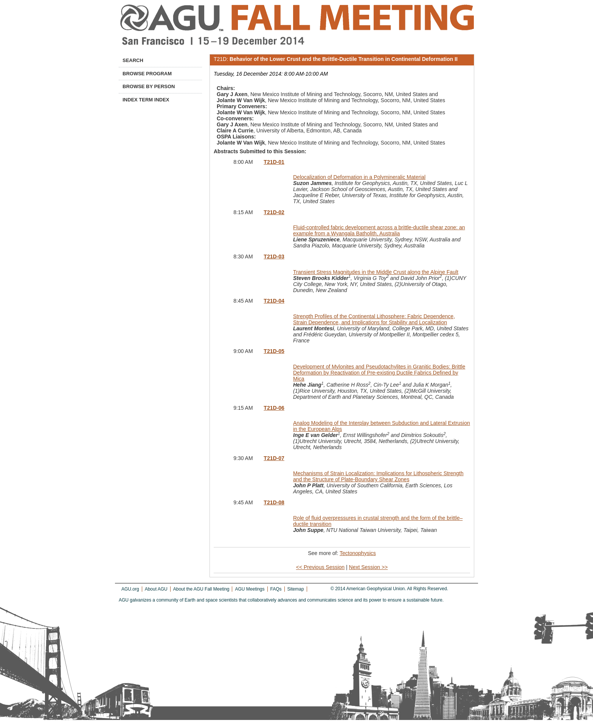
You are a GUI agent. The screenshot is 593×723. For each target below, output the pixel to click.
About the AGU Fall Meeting (201, 589)
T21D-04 (274, 301)
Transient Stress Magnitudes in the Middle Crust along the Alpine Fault (375, 272)
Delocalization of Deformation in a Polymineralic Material (359, 177)
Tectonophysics (358, 553)
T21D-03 (274, 256)
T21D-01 (274, 162)
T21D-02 (274, 212)
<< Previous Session (320, 567)
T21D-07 (274, 458)
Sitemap (295, 589)
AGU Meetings (249, 589)
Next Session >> (368, 567)
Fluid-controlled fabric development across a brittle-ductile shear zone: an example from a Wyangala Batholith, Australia (379, 230)
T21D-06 (274, 408)
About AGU (156, 589)
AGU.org (130, 589)
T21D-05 (274, 351)
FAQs (276, 589)
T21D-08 (274, 502)
